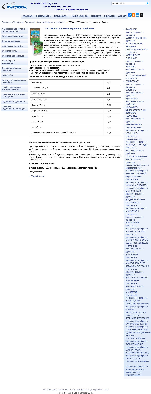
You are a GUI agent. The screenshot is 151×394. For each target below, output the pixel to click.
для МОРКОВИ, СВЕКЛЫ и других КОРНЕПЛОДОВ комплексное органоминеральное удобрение (137, 246)
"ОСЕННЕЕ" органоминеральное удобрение (135, 70)
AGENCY (122, 16)
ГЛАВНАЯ (27, 16)
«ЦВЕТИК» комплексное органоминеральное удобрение (136, 159)
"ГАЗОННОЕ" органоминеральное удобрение (135, 32)
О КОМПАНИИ (42, 16)
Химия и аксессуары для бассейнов (14, 81)
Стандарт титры (9, 51)
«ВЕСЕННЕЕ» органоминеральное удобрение (135, 119)
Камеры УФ (7, 75)
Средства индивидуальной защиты (14, 107)
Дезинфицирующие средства (11, 69)
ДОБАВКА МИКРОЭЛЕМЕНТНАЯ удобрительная (136, 312)
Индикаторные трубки (12, 46)
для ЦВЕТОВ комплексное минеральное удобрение (137, 295)
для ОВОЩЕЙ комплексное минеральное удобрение (137, 257)
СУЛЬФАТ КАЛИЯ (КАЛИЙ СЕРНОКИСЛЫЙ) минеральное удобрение (137, 353)
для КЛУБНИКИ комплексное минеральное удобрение (137, 226)
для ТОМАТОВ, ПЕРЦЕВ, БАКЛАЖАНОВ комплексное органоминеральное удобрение (137, 283)
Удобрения (30, 22)
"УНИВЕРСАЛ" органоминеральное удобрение (135, 84)
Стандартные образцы (13, 56)
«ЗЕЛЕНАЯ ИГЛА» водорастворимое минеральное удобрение (137, 127)
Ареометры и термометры (8, 62)
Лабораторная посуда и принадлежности (13, 30)
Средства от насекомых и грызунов (13, 95)
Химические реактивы (12, 36)
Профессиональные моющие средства (12, 88)
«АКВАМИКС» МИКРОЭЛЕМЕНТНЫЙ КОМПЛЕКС (136, 110)
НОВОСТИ (96, 16)
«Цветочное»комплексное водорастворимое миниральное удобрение (137, 168)
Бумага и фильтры (11, 41)
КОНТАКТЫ (109, 16)
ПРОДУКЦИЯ (60, 16)
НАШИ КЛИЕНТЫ (80, 16)
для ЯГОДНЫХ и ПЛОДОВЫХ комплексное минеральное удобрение (137, 304)
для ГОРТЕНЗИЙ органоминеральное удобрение (135, 194)
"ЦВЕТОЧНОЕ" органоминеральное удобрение (135, 101)
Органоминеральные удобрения (51, 22)
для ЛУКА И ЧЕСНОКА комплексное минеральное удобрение (137, 234)
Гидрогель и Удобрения (12, 22)
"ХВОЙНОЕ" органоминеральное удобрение (135, 93)
